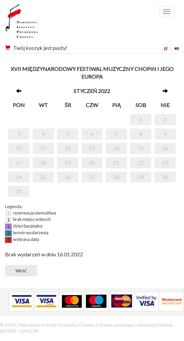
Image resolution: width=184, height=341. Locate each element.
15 (141, 148)
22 (141, 162)
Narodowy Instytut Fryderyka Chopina (34, 23)
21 (116, 162)
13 (92, 148)
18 (43, 162)
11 (43, 148)
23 (165, 162)
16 (165, 148)
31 (19, 191)
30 (165, 177)
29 (141, 177)
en (176, 48)
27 (92, 177)
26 (68, 177)
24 (19, 177)
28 (116, 177)
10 (19, 148)
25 (43, 177)
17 (19, 162)
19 (68, 162)
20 (92, 162)
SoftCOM (29, 331)
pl (165, 48)
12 (68, 148)
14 (116, 148)
